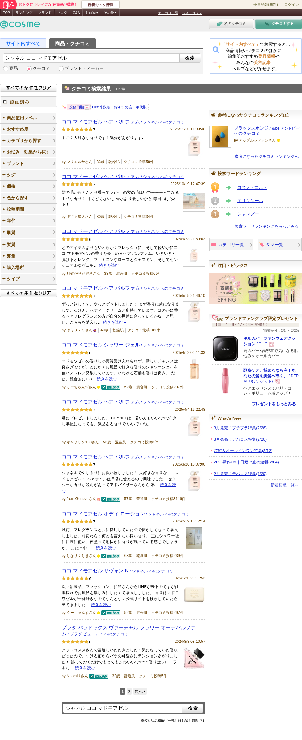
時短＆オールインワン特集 (243, 450)
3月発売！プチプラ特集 (240, 428)
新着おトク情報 (100, 5)
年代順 (141, 107)
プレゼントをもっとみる (274, 404)
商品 (13, 68)
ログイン (291, 4)
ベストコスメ (192, 13)
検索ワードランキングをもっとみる (267, 226)
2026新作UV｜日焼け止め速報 (246, 462)
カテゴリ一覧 (168, 13)
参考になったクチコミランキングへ (267, 156)
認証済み (28, 101)
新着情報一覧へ (285, 485)
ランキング (23, 12)
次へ (139, 691)
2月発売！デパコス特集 (240, 473)
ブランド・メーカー (84, 68)
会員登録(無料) (265, 4)
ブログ (62, 12)
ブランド (44, 12)
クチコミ (41, 68)
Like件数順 (101, 107)
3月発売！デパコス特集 (240, 439)
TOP (6, 12)
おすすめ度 (123, 107)
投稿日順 (76, 107)
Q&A (76, 12)
